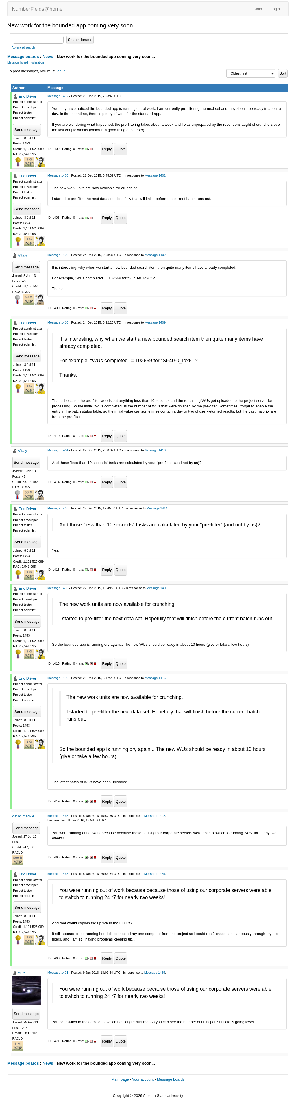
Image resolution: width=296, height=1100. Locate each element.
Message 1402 (57, 96)
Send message (27, 129)
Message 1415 (57, 508)
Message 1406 (57, 175)
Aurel (22, 973)
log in (60, 71)
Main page (120, 1079)
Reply (107, 149)
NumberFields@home (37, 9)
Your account (142, 1079)
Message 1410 (57, 322)
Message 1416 (57, 588)
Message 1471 (57, 972)
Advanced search (23, 47)
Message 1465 (57, 815)
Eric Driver (27, 96)
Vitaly (22, 255)
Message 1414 (57, 450)
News (47, 56)
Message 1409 (57, 255)
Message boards (23, 56)
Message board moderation (25, 62)
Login (275, 9)
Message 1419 (57, 678)
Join (258, 9)
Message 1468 (57, 873)
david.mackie (23, 816)
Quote (121, 149)
